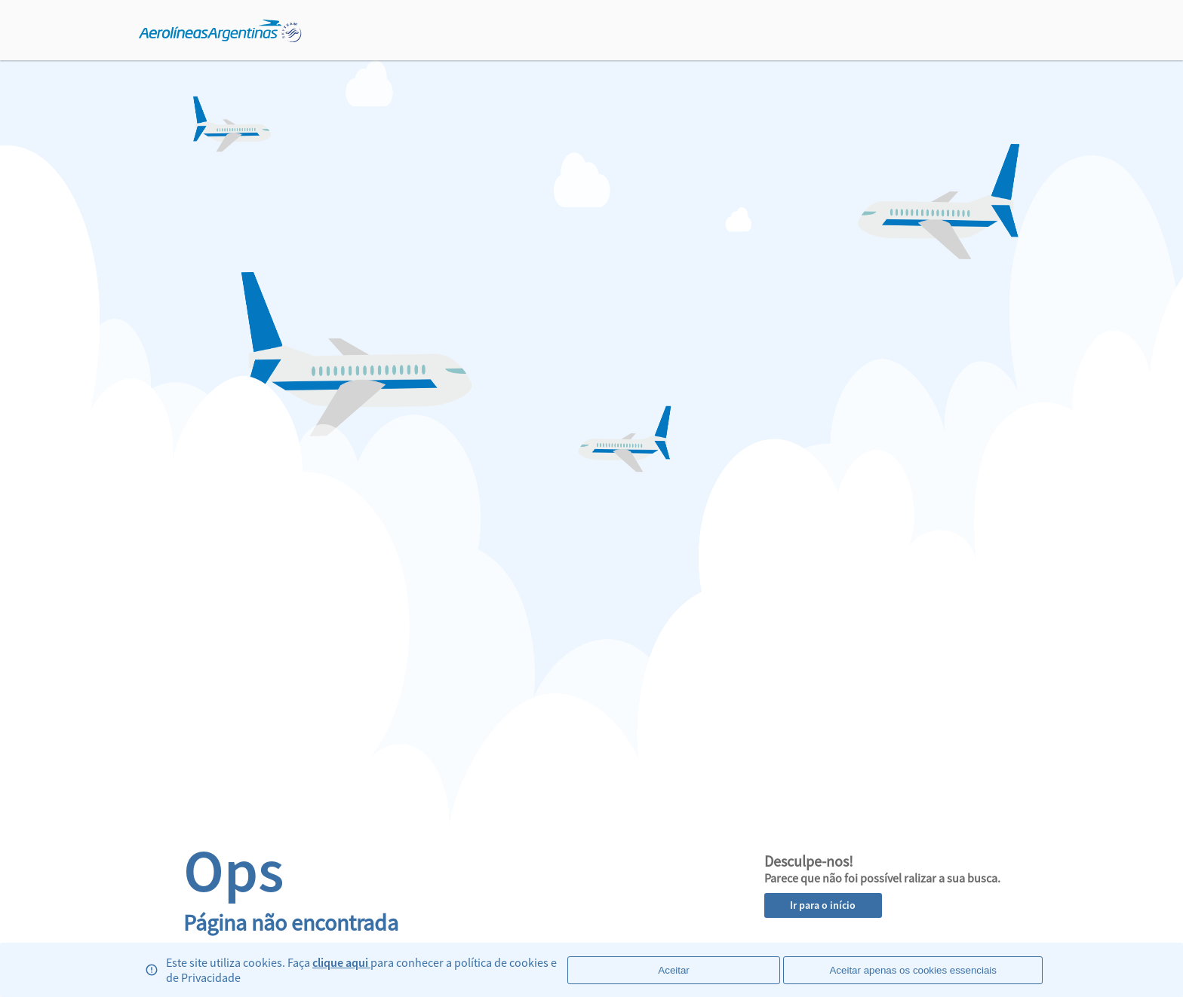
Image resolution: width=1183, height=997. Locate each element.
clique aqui (341, 962)
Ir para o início (823, 905)
